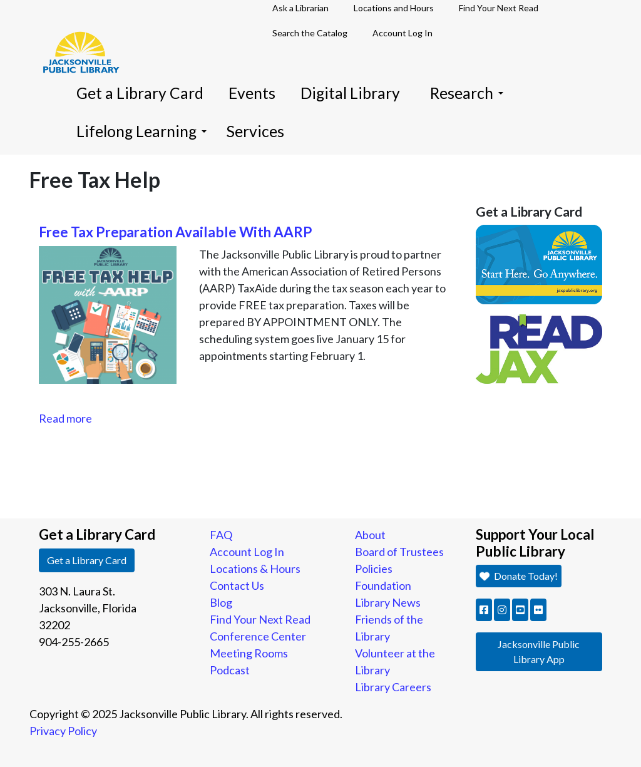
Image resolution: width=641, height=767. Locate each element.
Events (251, 93)
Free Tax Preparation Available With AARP (175, 232)
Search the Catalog (309, 33)
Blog (221, 602)
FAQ (221, 535)
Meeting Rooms (249, 653)
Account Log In (402, 33)
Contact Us (237, 585)
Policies (373, 568)
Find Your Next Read (260, 619)
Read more (65, 418)
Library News (388, 602)
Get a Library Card (139, 93)
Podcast (230, 670)
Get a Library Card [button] (86, 560)
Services (255, 131)
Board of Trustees (399, 552)
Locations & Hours (255, 568)
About (370, 535)
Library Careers (393, 687)
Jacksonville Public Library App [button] (539, 651)
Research (466, 93)
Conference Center (258, 636)
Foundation (383, 585)
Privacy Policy (63, 731)
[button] (484, 610)
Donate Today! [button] (518, 576)
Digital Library (350, 93)
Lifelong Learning (141, 131)
